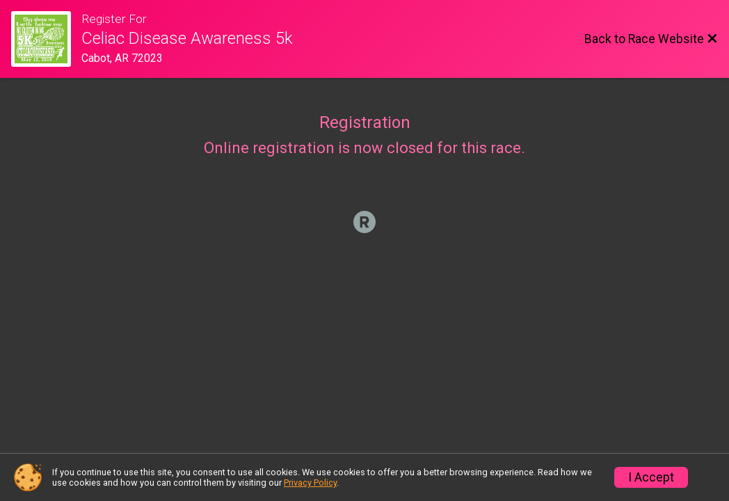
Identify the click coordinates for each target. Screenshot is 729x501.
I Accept (651, 477)
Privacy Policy (310, 482)
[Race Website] (46, 39)
